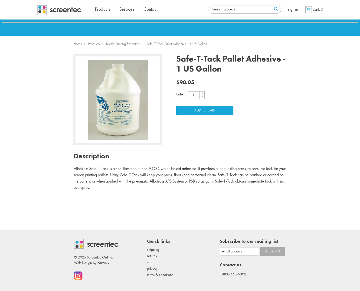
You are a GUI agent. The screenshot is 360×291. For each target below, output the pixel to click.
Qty (179, 94)
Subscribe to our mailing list (249, 241)
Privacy (152, 269)
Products (94, 44)
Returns (152, 256)
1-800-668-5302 (233, 274)
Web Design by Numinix (91, 263)
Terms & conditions (160, 275)
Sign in (293, 9)
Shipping (153, 250)
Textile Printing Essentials (123, 44)
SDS (149, 262)
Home (77, 44)
